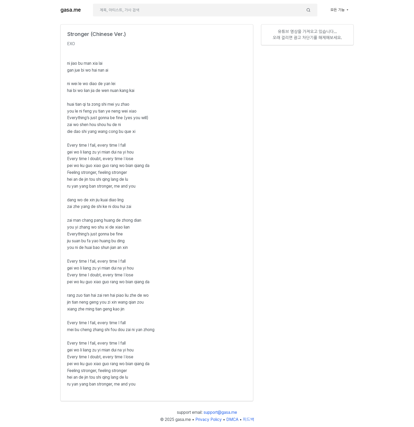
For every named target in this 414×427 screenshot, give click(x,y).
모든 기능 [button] (338, 10)
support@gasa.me (220, 412)
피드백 (248, 419)
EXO (71, 43)
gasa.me (70, 10)
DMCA (232, 419)
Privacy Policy (208, 419)
